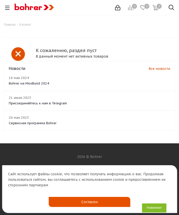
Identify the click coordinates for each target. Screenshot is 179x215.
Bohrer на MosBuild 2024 (29, 83)
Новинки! (154, 207)
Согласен (89, 202)
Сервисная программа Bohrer (33, 123)
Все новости (159, 68)
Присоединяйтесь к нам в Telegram (38, 103)
